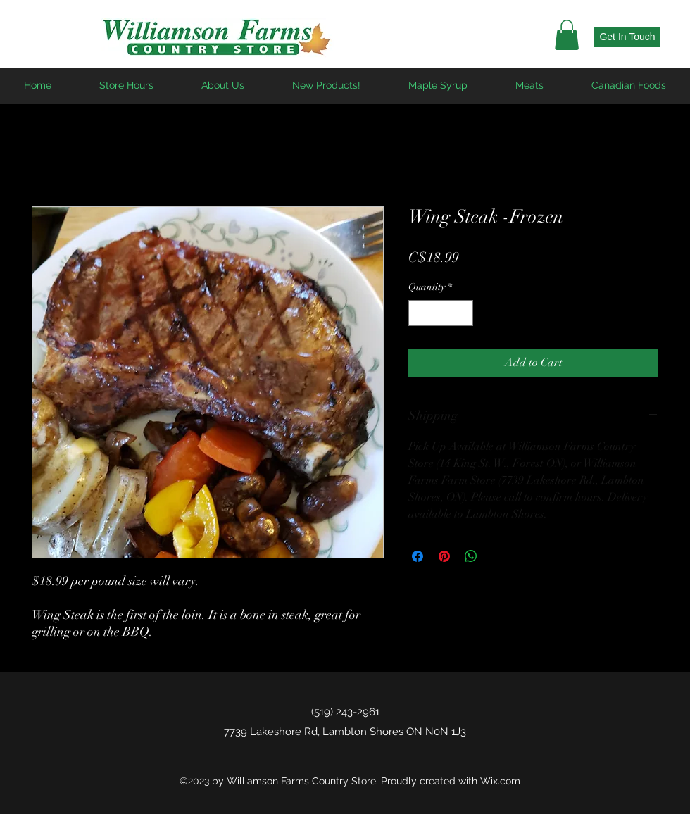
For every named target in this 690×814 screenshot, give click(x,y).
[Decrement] (419, 313)
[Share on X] (497, 556)
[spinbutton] (440, 313)
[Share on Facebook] (417, 556)
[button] (566, 35)
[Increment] (462, 313)
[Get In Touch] (627, 37)
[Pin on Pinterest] (444, 556)
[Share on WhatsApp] (471, 556)
